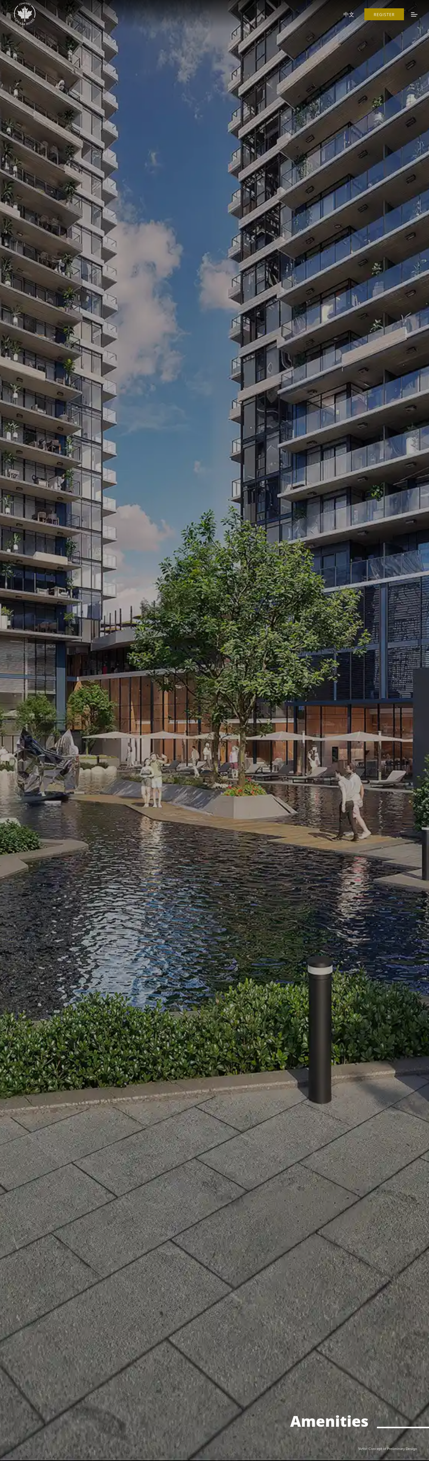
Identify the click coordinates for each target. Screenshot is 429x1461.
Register (384, 14)
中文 (348, 14)
